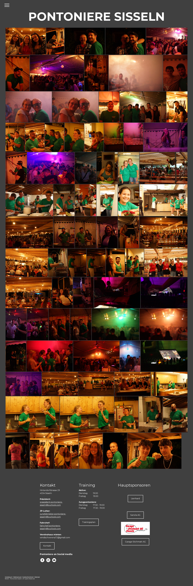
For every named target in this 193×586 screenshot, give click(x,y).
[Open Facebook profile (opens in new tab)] (42, 560)
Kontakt (47, 546)
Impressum (8, 577)
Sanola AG (135, 515)
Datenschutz (17, 577)
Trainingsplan (88, 522)
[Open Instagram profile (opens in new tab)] (48, 560)
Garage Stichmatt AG (135, 542)
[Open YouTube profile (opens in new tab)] (54, 560)
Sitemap (37, 577)
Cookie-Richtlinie (28, 577)
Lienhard (135, 498)
